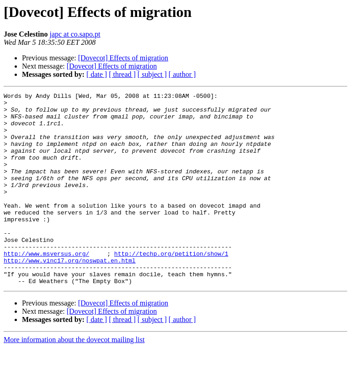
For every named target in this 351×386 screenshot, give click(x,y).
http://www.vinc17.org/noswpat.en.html (70, 294)
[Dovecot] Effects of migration (123, 58)
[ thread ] (122, 74)
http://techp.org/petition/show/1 (171, 286)
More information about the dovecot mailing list (74, 378)
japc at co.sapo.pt (74, 34)
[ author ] (182, 74)
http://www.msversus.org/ (46, 286)
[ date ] (96, 74)
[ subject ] (152, 74)
